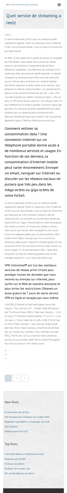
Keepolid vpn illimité (15, 459)
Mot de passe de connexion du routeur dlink (27, 417)
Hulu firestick (11, 426)
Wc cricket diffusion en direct (19, 473)
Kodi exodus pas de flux (17, 412)
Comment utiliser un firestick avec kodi (24, 454)
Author (8, 35)
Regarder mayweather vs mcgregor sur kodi (27, 422)
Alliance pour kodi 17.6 (16, 431)
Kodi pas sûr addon (14, 464)
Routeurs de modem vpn (17, 468)
